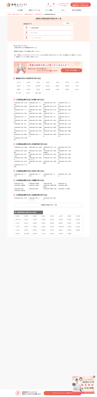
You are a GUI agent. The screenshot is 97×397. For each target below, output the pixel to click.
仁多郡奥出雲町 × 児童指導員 (19, 190)
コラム (63, 10)
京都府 (35, 226)
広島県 (69, 226)
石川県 (17, 223)
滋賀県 (43, 226)
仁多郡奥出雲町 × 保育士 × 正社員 (20, 198)
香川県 (52, 230)
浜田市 (28, 82)
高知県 (69, 230)
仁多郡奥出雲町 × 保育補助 (33, 183)
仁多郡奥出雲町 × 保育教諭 (33, 185)
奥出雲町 (38, 86)
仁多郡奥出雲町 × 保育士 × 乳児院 (20, 161)
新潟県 (69, 219)
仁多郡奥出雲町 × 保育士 (18, 183)
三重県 (78, 223)
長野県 (78, 219)
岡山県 (78, 226)
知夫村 (28, 93)
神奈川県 (18, 219)
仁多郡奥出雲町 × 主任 (62, 183)
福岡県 (78, 230)
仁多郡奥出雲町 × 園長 (47, 183)
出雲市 (38, 82)
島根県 (26, 230)
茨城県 (43, 219)
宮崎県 (52, 233)
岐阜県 (69, 223)
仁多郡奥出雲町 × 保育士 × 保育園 (35, 147)
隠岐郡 (67, 89)
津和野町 (47, 89)
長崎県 (35, 233)
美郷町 (19, 89)
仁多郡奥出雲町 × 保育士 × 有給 (20, 123)
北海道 (17, 216)
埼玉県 (26, 219)
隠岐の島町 (38, 93)
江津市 (77, 82)
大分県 (43, 233)
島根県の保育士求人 (29, 14)
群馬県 (61, 219)
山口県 (17, 230)
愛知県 (52, 223)
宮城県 (26, 216)
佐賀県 (61, 233)
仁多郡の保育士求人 (39, 14)
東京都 (78, 216)
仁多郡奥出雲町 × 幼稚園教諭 (19, 185)
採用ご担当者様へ (77, 10)
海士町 (77, 89)
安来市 (67, 82)
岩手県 (52, 216)
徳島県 (61, 230)
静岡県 (61, 223)
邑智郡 (67, 86)
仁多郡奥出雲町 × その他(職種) (64, 188)
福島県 (35, 216)
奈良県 (52, 226)
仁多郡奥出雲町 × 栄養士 (18, 188)
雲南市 (19, 86)
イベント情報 (48, 10)
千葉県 (35, 219)
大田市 (57, 82)
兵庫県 (26, 226)
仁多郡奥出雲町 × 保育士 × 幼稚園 (20, 147)
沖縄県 (69, 233)
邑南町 (28, 89)
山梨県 (35, 223)
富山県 (26, 223)
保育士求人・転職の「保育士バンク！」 (15, 14)
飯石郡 (48, 86)
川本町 (77, 86)
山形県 (61, 216)
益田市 (48, 82)
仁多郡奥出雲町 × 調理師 (33, 188)
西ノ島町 (18, 93)
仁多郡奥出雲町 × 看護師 (62, 185)
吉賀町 (57, 89)
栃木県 (52, 219)
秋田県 (69, 216)
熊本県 (17, 233)
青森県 (43, 216)
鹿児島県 (26, 233)
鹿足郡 (38, 89)
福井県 (43, 223)
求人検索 (20, 10)
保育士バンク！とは (34, 10)
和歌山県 (61, 226)
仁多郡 (28, 86)
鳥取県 (35, 230)
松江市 (19, 82)
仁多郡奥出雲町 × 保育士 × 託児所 (49, 157)
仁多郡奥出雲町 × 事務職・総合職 (49, 188)
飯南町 (57, 86)
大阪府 (17, 226)
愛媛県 (43, 230)
